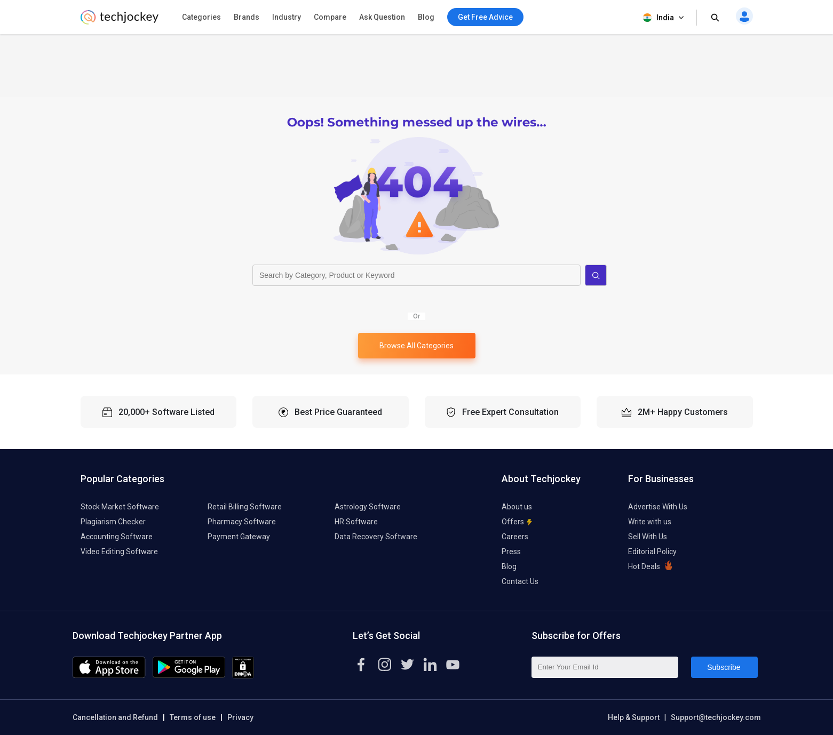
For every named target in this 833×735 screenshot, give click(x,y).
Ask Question (382, 17)
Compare (330, 17)
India (664, 17)
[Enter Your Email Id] (604, 667)
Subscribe (723, 667)
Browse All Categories (416, 345)
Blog (426, 17)
